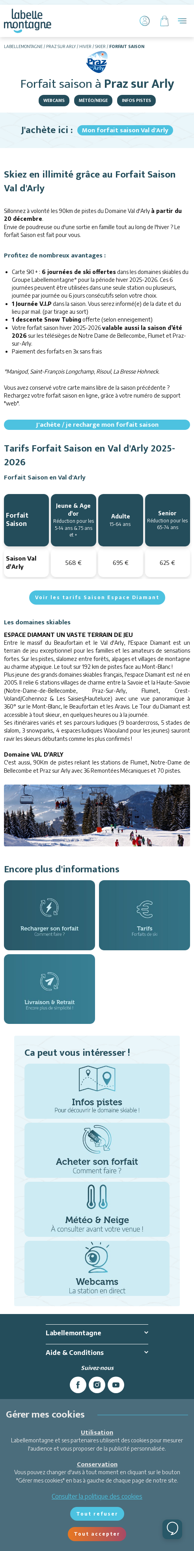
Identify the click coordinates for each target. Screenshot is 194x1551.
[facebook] (78, 1385)
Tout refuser (97, 1514)
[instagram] (97, 1385)
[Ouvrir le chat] (172, 1529)
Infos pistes (136, 100)
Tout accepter (97, 1534)
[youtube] (116, 1385)
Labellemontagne (23, 46)
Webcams (54, 100)
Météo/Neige (93, 100)
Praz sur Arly (61, 46)
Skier (100, 46)
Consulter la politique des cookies (97, 1496)
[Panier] (164, 21)
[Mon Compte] (145, 21)
